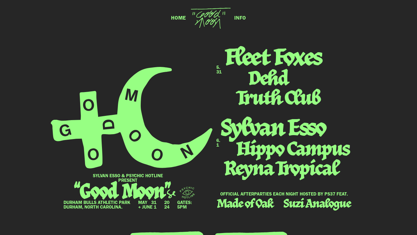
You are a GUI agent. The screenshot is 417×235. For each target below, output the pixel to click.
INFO (240, 18)
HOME (178, 18)
